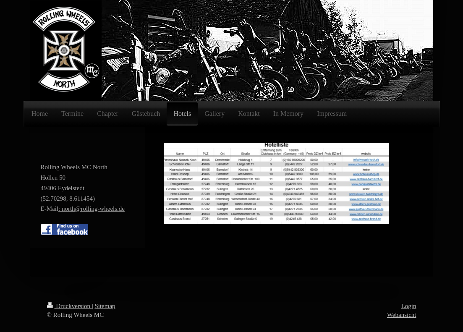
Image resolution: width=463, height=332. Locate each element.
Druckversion (69, 306)
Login (408, 306)
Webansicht (401, 314)
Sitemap (104, 306)
